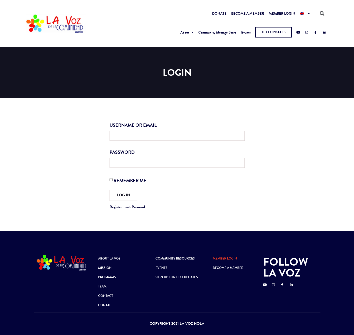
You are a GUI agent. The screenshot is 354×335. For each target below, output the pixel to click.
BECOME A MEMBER (247, 13)
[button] (273, 32)
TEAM (102, 286)
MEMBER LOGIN (282, 13)
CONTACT (105, 295)
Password (122, 152)
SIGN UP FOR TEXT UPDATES (176, 277)
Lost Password (134, 207)
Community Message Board (217, 32)
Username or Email (133, 125)
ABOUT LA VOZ (109, 258)
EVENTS (161, 267)
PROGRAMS (107, 277)
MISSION (105, 267)
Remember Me (129, 180)
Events (246, 32)
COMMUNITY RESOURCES (175, 258)
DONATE (219, 13)
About (187, 32)
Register (116, 207)
